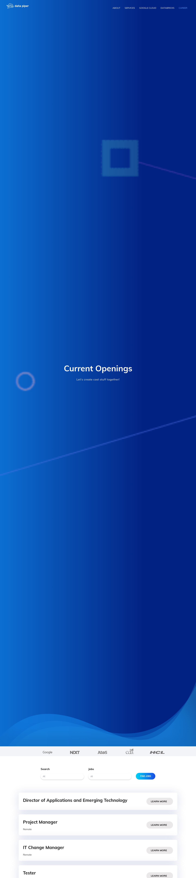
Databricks (167, 8)
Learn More (160, 801)
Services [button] (130, 8)
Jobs (91, 769)
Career (183, 8)
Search (45, 769)
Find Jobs (146, 776)
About (116, 8)
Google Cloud (147, 8)
